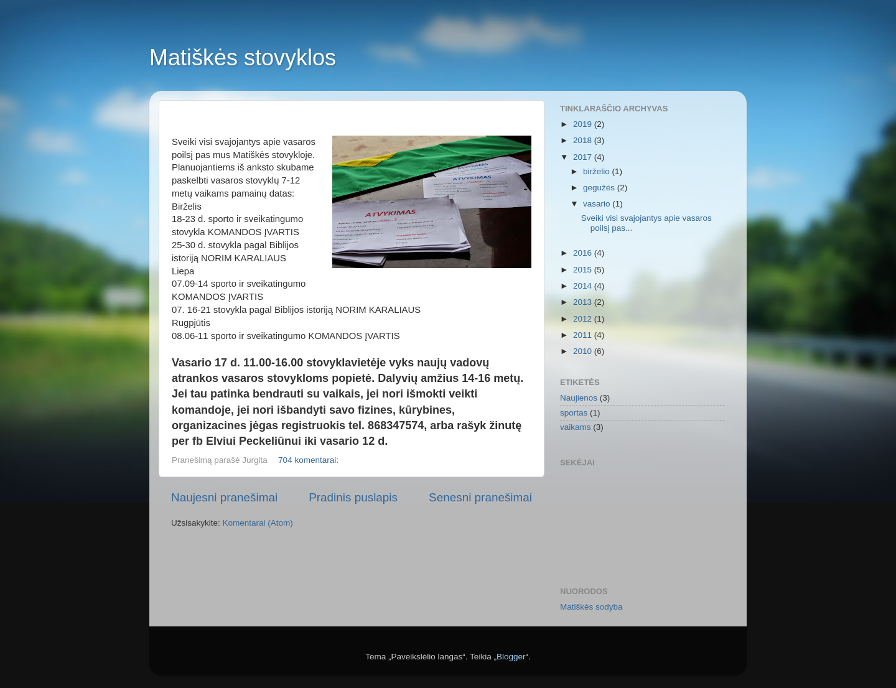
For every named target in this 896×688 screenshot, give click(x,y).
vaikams (575, 427)
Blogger (511, 656)
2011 (583, 335)
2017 (583, 157)
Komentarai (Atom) (258, 523)
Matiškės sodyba (591, 606)
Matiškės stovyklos (242, 57)
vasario (597, 203)
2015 (583, 269)
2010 (583, 351)
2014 (583, 286)
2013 (583, 302)
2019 (583, 124)
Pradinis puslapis (353, 497)
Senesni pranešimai (480, 497)
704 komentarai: (309, 460)
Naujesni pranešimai (224, 497)
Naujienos (578, 397)
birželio (597, 171)
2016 (583, 253)
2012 (583, 318)
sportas (573, 412)
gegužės (600, 187)
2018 (583, 140)
